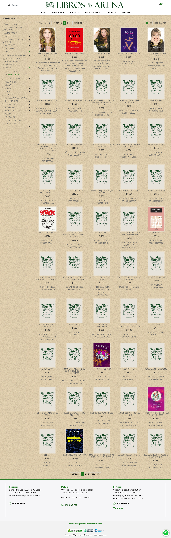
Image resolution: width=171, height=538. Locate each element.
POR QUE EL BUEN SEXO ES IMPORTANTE (128, 145)
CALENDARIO (10, 48)
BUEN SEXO (47, 369)
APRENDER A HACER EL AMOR (129, 414)
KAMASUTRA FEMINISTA (129, 53)
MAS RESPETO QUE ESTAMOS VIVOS (47, 192)
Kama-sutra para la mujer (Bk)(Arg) (102, 192)
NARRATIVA (9, 111)
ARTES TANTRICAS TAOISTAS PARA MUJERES (156, 414)
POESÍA (7, 114)
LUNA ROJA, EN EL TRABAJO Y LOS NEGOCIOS (47, 278)
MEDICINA (12, 72)
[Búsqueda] (9, 5)
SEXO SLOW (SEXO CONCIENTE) (101, 325)
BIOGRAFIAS (9, 45)
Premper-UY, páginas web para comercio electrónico (86, 535)
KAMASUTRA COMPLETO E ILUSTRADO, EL (156, 456)
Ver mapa (118, 508)
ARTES (7, 36)
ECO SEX (156, 324)
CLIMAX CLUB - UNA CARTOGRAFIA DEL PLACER (129, 325)
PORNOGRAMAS (74, 144)
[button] (161, 23)
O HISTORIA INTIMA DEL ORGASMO (129, 101)
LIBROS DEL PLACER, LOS (101, 413)
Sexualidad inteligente (74, 53)
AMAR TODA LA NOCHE (129, 455)
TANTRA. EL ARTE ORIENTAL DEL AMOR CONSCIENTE (128, 234)
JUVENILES (9, 107)
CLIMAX (47, 455)
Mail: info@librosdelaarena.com (85, 523)
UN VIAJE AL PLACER (156, 191)
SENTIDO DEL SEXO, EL (101, 233)
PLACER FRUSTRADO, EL (47, 100)
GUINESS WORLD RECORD (15, 98)
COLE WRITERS (11, 82)
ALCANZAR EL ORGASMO (156, 369)
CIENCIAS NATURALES (15, 56)
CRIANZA (8, 85)
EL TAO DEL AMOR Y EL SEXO (47, 414)
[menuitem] (43, 12)
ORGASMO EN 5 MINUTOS (74, 100)
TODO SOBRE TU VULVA (47, 233)
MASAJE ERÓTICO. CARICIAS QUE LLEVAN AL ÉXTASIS (101, 456)
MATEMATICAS (12, 64)
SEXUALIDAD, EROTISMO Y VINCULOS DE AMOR (75, 278)
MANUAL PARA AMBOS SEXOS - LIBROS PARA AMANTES (74, 371)
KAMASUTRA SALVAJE (156, 277)
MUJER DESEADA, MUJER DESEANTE (74, 414)
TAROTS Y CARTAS (12, 123)
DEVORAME (129, 369)
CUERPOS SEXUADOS (129, 191)
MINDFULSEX (156, 100)
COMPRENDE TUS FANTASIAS (47, 325)
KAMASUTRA (74, 324)
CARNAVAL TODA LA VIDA (74, 455)
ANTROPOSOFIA (11, 33)
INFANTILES (9, 104)
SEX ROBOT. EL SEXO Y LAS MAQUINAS (129, 278)
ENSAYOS (8, 92)
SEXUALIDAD (13, 75)
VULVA (156, 233)
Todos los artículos (11, 24)
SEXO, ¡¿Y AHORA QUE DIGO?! (156, 54)
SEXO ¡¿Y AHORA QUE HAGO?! (47, 54)
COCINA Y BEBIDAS (12, 79)
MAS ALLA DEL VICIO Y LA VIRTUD (101, 278)
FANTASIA (8, 95)
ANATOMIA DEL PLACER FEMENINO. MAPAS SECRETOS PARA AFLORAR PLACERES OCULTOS (47, 147)
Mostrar (39, 23)
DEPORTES (9, 88)
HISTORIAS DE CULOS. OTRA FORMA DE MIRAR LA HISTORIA (101, 102)
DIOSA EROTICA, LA (101, 53)
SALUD (9, 68)
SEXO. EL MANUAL (156, 144)
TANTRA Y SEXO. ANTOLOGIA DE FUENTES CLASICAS (74, 235)
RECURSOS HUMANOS (14, 120)
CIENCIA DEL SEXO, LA (75, 191)
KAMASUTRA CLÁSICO (102, 369)
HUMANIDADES (11, 101)
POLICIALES (9, 117)
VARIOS (7, 127)
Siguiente (78, 23)
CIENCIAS (8, 52)
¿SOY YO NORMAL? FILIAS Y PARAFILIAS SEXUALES (101, 145)
